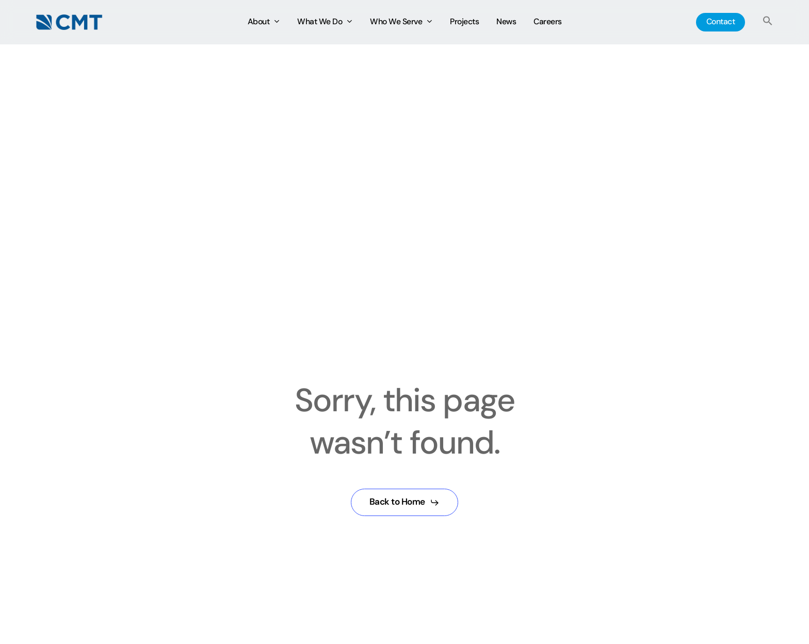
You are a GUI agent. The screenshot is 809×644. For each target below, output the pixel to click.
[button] (768, 22)
